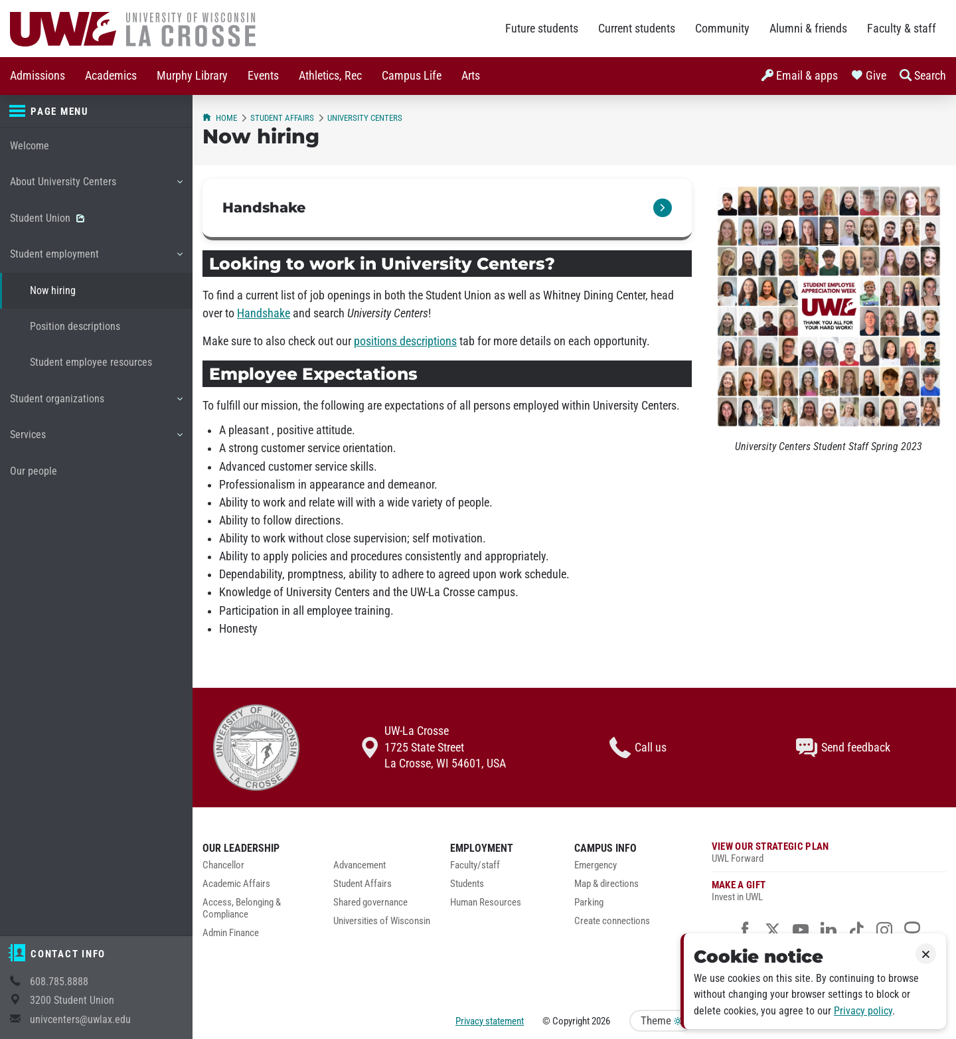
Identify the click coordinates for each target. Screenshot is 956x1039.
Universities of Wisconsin (381, 921)
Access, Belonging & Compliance (241, 908)
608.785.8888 (59, 981)
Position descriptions (75, 326)
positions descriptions (405, 341)
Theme (661, 1020)
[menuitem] (37, 76)
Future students (541, 28)
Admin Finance (230, 933)
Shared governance (370, 902)
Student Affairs (282, 118)
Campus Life (411, 75)
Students (467, 884)
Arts (470, 75)
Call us (638, 747)
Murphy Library (192, 75)
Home (219, 118)
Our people (33, 471)
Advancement (359, 865)
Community (722, 28)
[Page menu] (96, 111)
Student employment (96, 259)
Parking (588, 902)
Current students (636, 28)
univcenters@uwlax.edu (80, 1019)
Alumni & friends (808, 28)
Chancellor (223, 865)
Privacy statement (489, 1021)
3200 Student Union (72, 1000)
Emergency (595, 865)
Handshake (263, 313)
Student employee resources (91, 362)
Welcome (29, 145)
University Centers (364, 118)
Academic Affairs (236, 884)
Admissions (37, 75)
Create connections (612, 921)
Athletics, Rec (330, 75)
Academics (111, 75)
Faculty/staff (475, 865)
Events (263, 75)
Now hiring (53, 290)
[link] (447, 209)
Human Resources (485, 902)
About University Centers (96, 186)
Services (96, 439)
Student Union (47, 218)
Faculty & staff (901, 28)
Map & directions (606, 884)
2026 (601, 1021)
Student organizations (96, 403)
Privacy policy (863, 1010)
